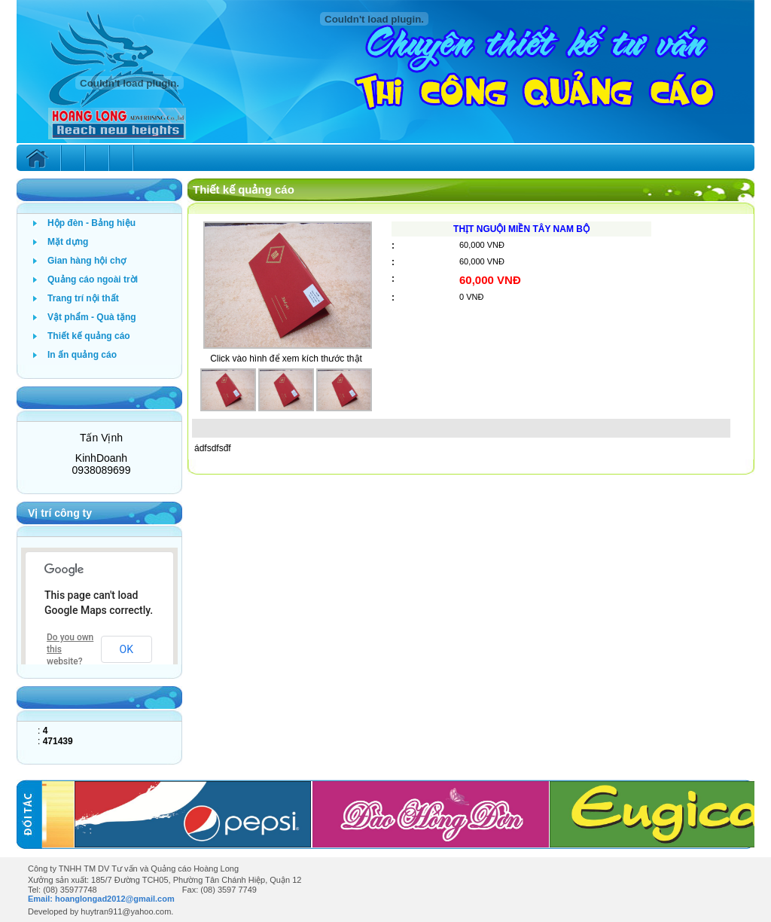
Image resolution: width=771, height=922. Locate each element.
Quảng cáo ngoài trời (92, 279)
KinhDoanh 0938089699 (101, 464)
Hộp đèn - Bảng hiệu (91, 223)
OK (126, 649)
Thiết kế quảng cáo (88, 336)
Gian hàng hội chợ (86, 260)
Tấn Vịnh (101, 438)
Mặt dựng (67, 242)
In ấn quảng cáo (82, 355)
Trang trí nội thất (83, 298)
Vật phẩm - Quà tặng (91, 317)
